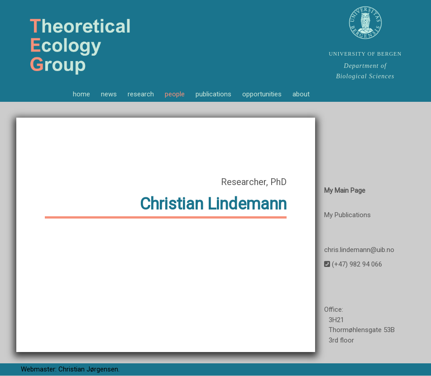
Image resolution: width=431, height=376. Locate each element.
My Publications (347, 215)
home (81, 94)
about (301, 94)
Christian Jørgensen (88, 370)
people (175, 94)
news (109, 94)
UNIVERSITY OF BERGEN (365, 54)
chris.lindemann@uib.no (359, 250)
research (141, 94)
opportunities (262, 94)
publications (213, 94)
